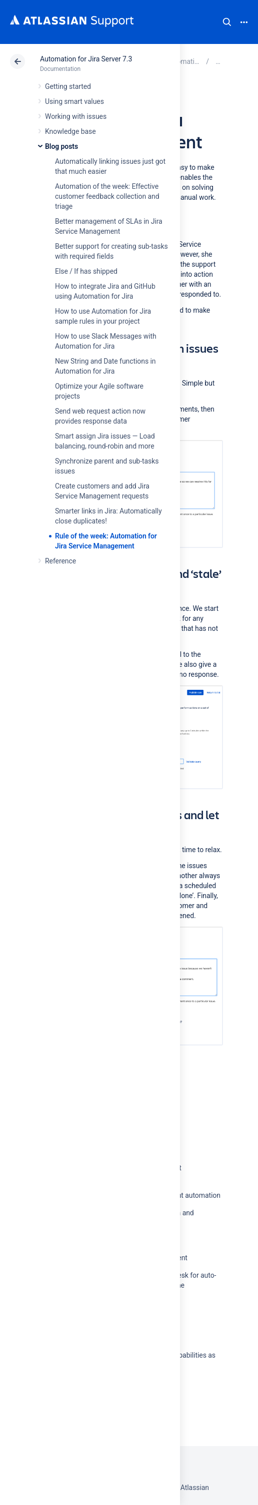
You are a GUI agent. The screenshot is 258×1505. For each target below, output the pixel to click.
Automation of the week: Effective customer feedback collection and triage (107, 196)
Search (227, 22)
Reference (60, 561)
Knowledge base (70, 131)
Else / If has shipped (86, 271)
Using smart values (74, 101)
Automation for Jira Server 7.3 (86, 59)
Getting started (68, 86)
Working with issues (75, 116)
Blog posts (61, 146)
